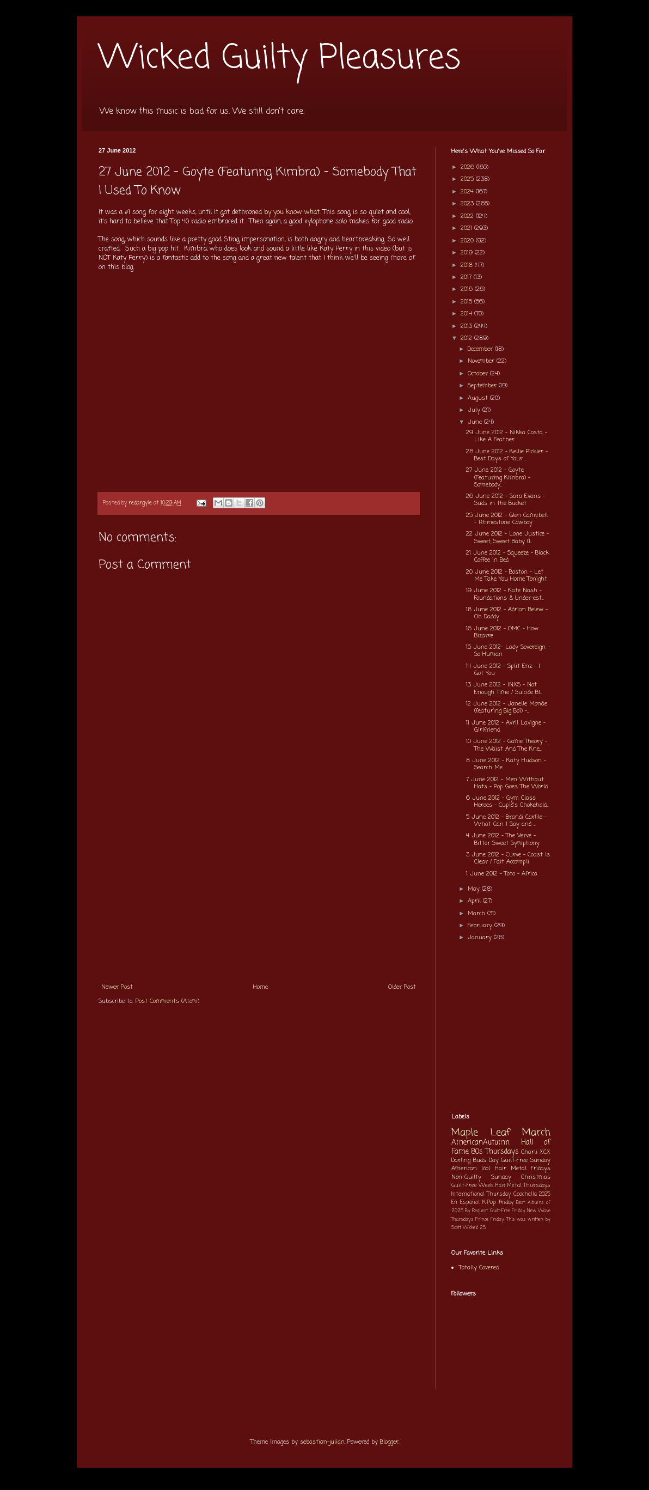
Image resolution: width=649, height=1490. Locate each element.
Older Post (402, 987)
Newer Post (117, 987)
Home (260, 987)
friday (506, 1203)
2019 (468, 252)
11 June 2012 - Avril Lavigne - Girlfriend (506, 726)
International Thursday (481, 1194)
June (476, 422)
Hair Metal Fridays (523, 1168)
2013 (467, 326)
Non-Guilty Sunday (481, 1177)
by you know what (292, 212)
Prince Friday (489, 1219)
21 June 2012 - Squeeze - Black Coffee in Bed (507, 556)
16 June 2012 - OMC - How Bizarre (502, 632)
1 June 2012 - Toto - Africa (501, 873)
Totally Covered (479, 1267)
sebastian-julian (322, 1442)
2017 (467, 277)
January (481, 937)
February (481, 925)
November (482, 361)
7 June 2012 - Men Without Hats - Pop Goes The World (507, 783)
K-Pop (489, 1203)
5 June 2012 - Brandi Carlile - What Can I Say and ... (506, 821)
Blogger (389, 1442)
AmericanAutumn (480, 1142)
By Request (476, 1210)
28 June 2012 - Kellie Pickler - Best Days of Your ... (507, 455)
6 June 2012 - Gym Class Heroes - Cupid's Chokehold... (507, 802)
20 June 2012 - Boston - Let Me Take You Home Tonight (506, 575)
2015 (467, 301)
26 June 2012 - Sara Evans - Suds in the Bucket (505, 500)
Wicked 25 (474, 1227)
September (483, 385)
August (479, 398)
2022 (468, 216)
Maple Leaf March (500, 1133)
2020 (468, 240)
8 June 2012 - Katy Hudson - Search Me (506, 764)
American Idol (470, 1168)
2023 (468, 203)
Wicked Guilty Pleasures (280, 58)
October (479, 373)
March (477, 913)
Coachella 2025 (531, 1194)
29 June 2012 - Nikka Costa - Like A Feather (506, 436)
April (475, 901)
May (475, 889)
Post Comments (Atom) (167, 1001)
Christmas (535, 1177)
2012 (467, 338)
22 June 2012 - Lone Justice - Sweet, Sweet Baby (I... (507, 537)
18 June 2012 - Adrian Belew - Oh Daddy (507, 613)
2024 (468, 191)
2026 (468, 167)
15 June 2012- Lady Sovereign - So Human (508, 651)
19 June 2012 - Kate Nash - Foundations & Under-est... (504, 594)
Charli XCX (535, 1152)
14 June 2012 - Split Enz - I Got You (503, 670)
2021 (467, 228)
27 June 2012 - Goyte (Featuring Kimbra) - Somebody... (498, 477)
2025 (468, 179)
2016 (468, 289)
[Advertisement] (259, 895)
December (481, 349)
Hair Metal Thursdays (523, 1186)
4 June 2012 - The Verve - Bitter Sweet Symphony (503, 839)
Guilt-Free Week (472, 1186)
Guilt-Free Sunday (525, 1160)
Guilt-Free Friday (507, 1210)
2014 (467, 313)
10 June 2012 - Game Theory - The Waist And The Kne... (506, 745)
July (475, 410)
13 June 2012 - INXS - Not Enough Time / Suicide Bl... (504, 688)
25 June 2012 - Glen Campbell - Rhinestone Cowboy (507, 519)
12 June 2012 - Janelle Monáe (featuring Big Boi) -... (506, 707)
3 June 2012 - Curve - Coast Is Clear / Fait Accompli (508, 858)
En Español (465, 1203)
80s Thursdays (495, 1151)
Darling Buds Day (475, 1160)
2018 (468, 265)
